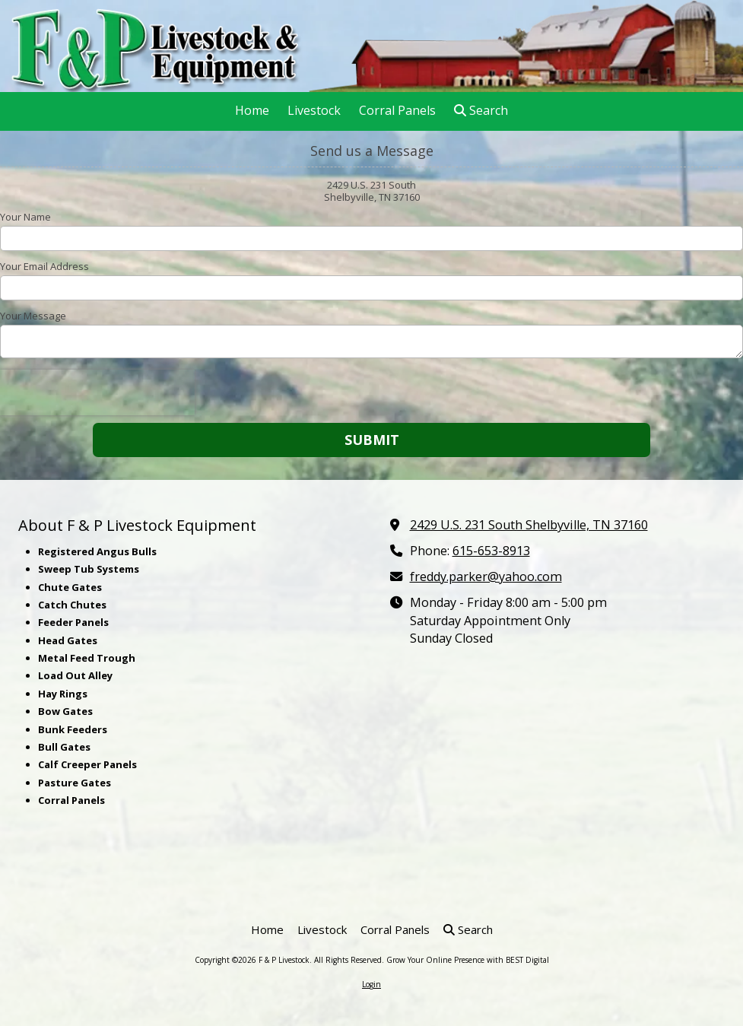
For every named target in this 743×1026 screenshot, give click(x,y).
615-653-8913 (491, 550)
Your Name (25, 217)
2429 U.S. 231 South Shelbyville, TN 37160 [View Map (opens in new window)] (529, 524)
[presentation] (97, 392)
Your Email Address (44, 266)
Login (371, 984)
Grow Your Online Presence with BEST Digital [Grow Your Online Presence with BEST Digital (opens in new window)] (467, 960)
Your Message (33, 316)
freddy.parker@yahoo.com (486, 576)
